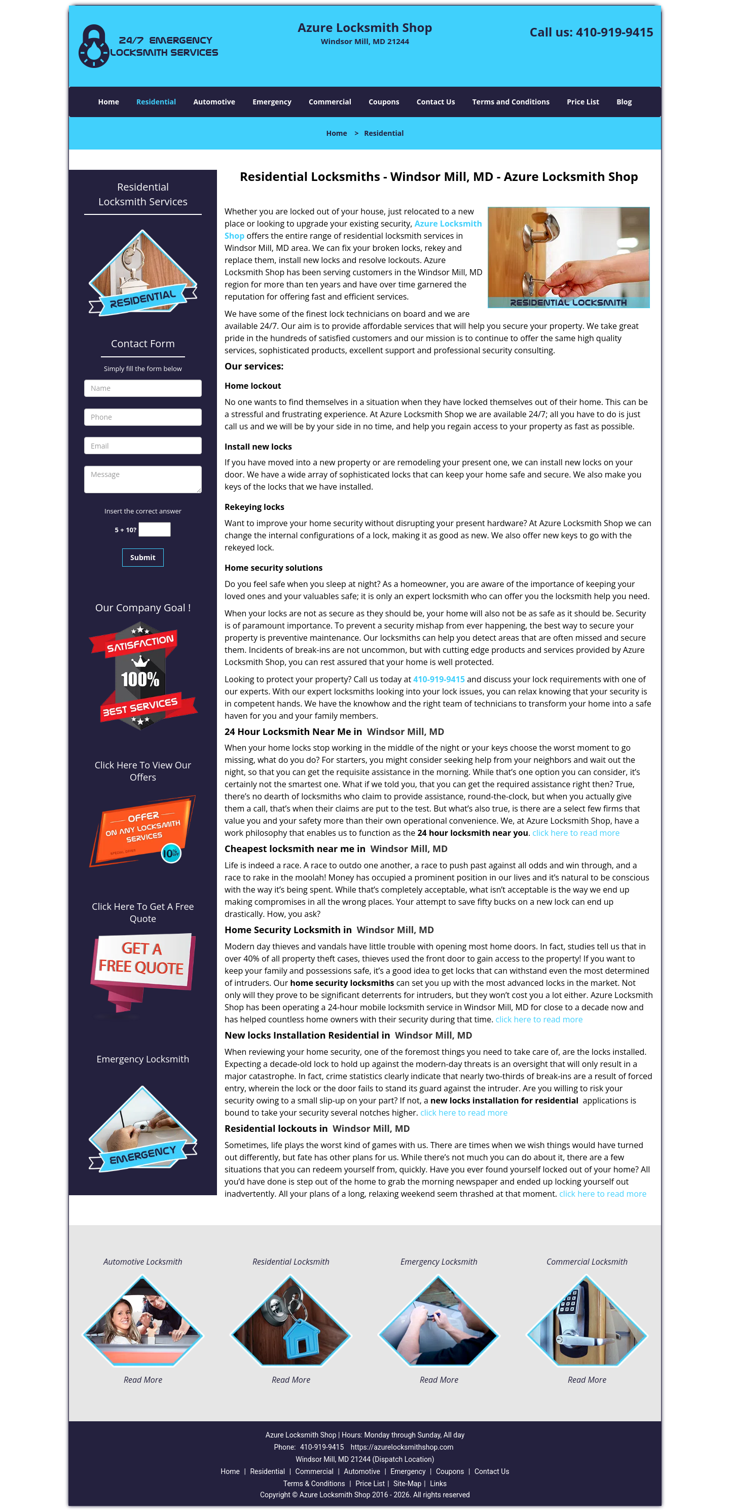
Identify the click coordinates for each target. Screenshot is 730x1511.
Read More (143, 1379)
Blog (624, 101)
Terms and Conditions (511, 101)
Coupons (384, 101)
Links (438, 1484)
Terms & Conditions (314, 1484)
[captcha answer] (154, 529)
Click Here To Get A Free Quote (143, 912)
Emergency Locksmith (439, 1261)
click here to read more (575, 832)
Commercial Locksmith (587, 1261)
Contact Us (436, 101)
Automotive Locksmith (142, 1261)
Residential (156, 101)
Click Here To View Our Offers (143, 771)
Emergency (271, 101)
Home (108, 101)
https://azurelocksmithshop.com (402, 1447)
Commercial (330, 101)
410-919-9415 (614, 31)
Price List (583, 101)
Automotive (214, 101)
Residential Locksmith (291, 1261)
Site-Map (407, 1484)
